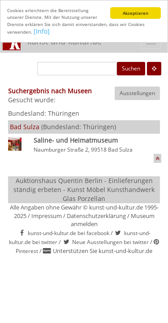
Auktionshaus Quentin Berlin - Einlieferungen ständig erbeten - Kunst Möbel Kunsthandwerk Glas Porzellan (84, 189)
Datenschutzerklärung (96, 216)
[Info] (42, 31)
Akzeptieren (135, 13)
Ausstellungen (137, 93)
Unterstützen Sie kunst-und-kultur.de (102, 251)
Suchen (131, 68)
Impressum (46, 216)
